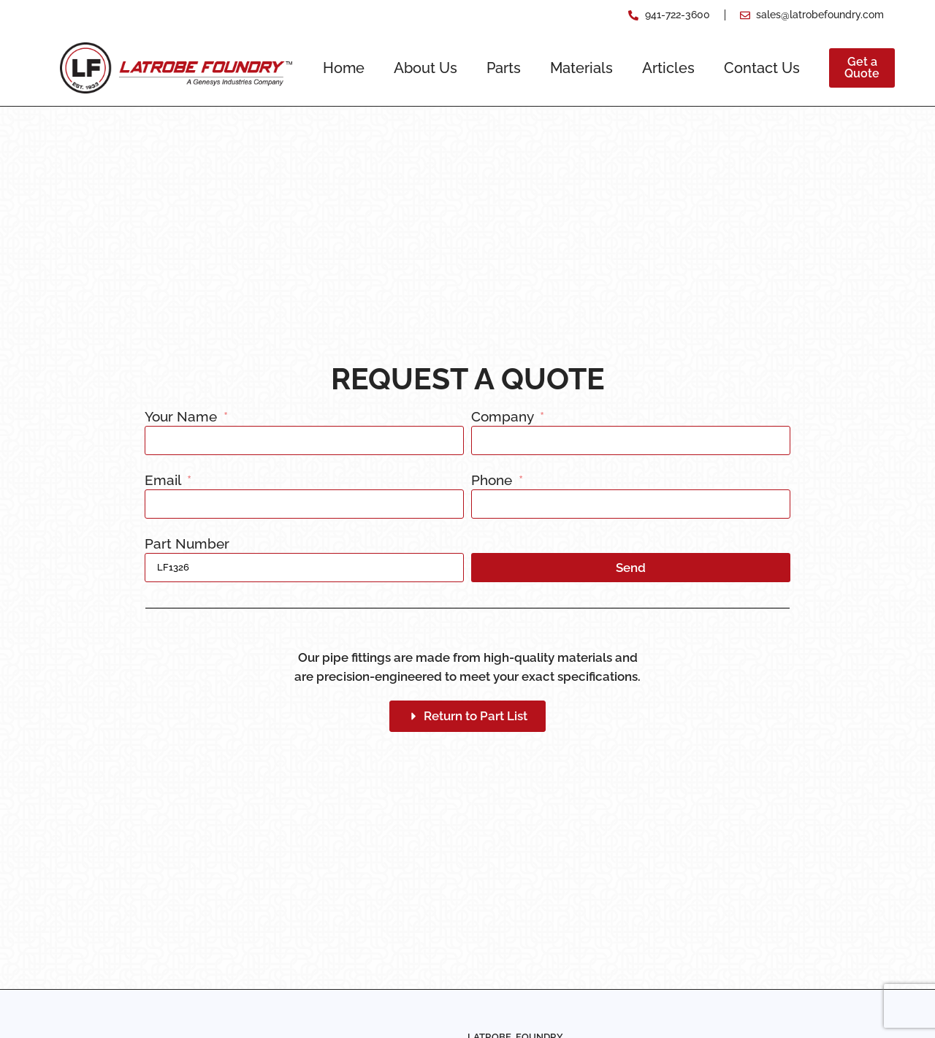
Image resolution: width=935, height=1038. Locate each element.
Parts (503, 68)
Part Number (187, 544)
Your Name (183, 417)
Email (164, 480)
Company (504, 417)
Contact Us (762, 68)
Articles (668, 68)
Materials (581, 68)
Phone (493, 480)
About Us (425, 68)
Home (344, 68)
